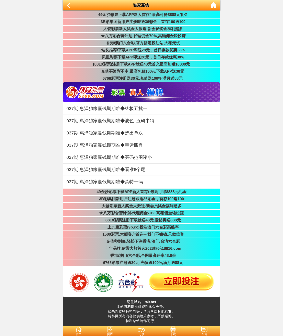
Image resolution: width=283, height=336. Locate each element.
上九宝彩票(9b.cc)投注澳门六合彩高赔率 (141, 227)
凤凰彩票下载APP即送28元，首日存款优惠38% (141, 57)
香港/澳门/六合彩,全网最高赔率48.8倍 (141, 255)
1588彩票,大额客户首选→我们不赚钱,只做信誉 (141, 234)
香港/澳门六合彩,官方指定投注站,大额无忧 (141, 43)
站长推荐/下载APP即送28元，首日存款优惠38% (141, 50)
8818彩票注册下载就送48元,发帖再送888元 (141, 220)
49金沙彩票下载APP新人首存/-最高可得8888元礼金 (141, 14)
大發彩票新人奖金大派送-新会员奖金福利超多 (141, 29)
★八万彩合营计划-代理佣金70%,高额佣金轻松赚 (141, 36)
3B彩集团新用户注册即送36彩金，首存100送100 (141, 21)
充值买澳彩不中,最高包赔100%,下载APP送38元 (141, 71)
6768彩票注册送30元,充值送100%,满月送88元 (141, 78)
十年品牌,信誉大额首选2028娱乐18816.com (141, 248)
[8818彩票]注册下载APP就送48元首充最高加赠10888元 (141, 64)
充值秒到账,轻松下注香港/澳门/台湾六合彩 (141, 241)
